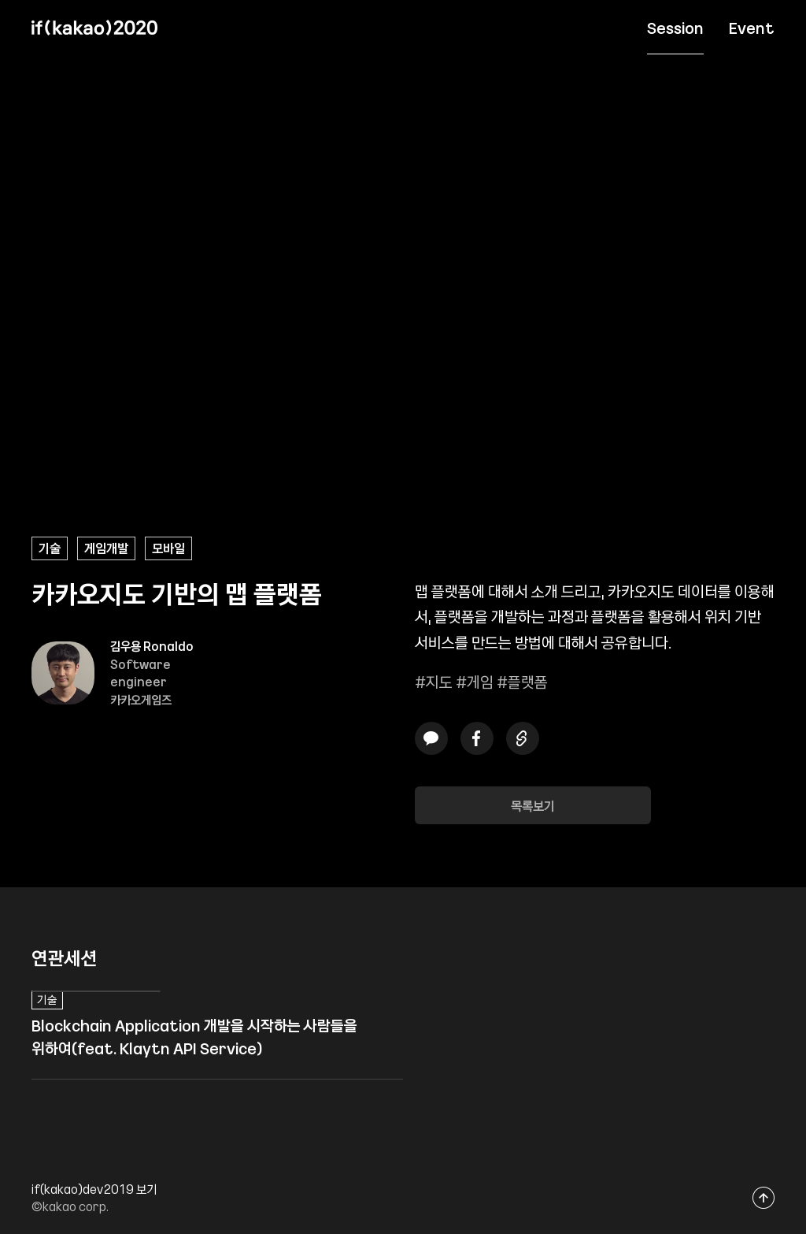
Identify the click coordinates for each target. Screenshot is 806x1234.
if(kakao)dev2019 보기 (94, 1189)
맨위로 (764, 1197)
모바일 (168, 547)
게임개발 (106, 547)
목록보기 (533, 805)
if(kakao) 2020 (94, 27)
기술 (50, 547)
